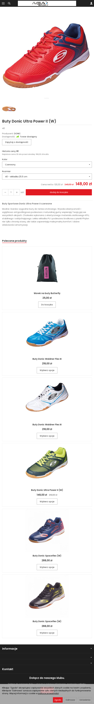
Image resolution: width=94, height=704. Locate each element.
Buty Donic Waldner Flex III (47, 358)
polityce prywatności (48, 693)
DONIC (17, 133)
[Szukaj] (9, 3)
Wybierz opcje (47, 370)
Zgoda (57, 699)
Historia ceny (10, 151)
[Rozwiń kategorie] (3, 3)
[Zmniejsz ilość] (17, 192)
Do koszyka (47, 304)
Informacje (47, 649)
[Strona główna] (47, 3)
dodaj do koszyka (59, 192)
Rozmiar (6, 171)
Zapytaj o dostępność (16, 142)
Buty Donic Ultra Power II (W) (47, 490)
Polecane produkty (14, 241)
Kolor (4, 159)
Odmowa (70, 699)
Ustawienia (85, 699)
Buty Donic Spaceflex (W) (47, 555)
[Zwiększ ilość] (5, 192)
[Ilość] (11, 192)
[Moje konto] (91, 3)
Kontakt (7, 669)
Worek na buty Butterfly (47, 293)
